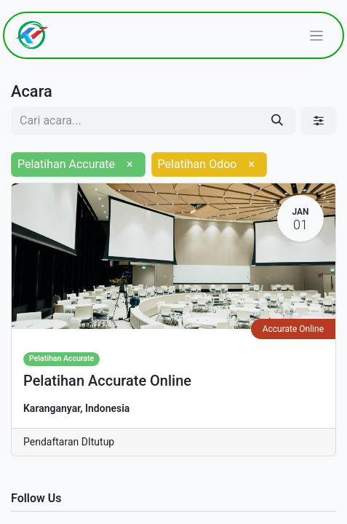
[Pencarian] (277, 121)
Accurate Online (293, 329)
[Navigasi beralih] (317, 35)
